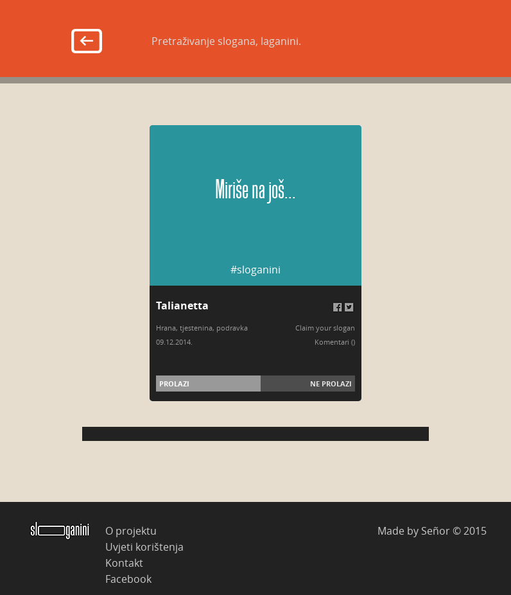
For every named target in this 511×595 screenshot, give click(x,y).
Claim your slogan (325, 327)
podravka (232, 327)
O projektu (131, 530)
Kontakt (124, 562)
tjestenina (196, 327)
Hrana (166, 327)
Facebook (128, 578)
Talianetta (182, 305)
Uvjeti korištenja (144, 546)
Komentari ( (334, 342)
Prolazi (174, 383)
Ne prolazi (331, 383)
